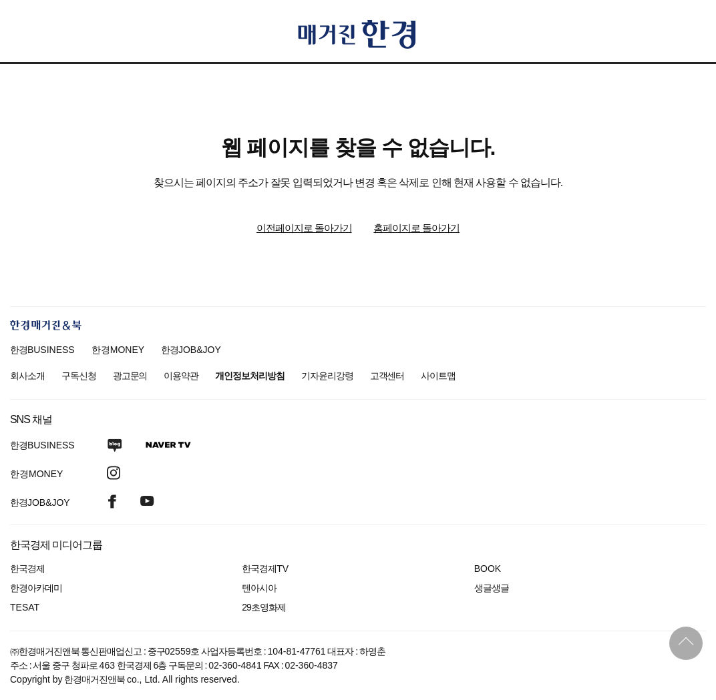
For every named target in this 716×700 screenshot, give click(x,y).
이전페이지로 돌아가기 (304, 228)
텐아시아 (259, 588)
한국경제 (27, 568)
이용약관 (181, 375)
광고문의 (130, 375)
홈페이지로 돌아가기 (416, 228)
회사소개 (27, 375)
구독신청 (78, 375)
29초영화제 (263, 607)
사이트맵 (438, 375)
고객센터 (387, 375)
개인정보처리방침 (250, 375)
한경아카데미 (36, 588)
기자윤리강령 (327, 375)
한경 (42, 349)
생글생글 (491, 588)
